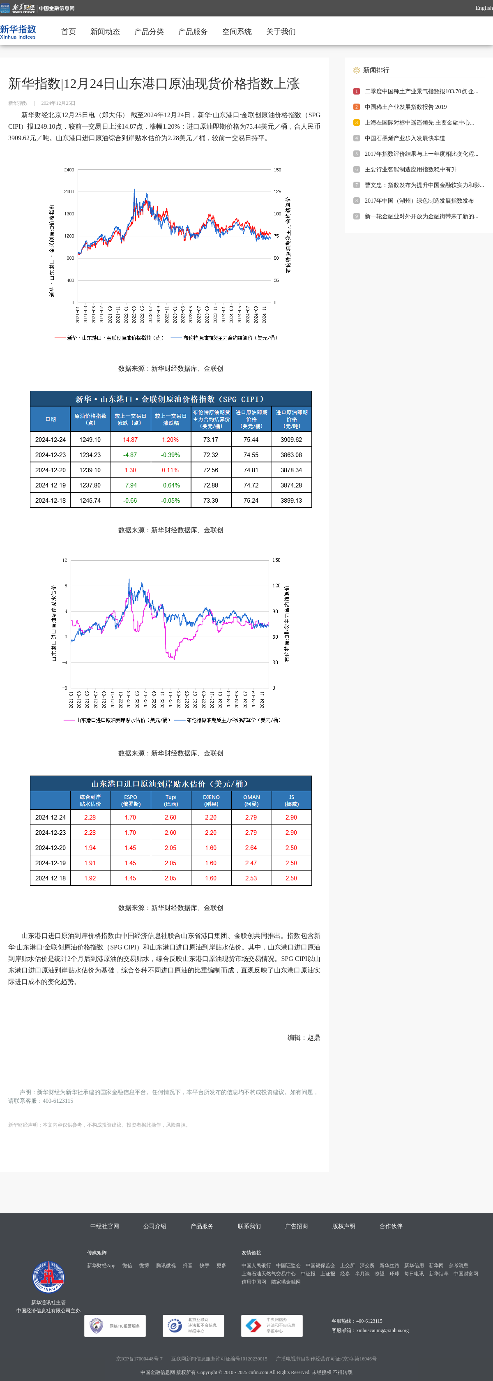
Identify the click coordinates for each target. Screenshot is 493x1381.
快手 (205, 1265)
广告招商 (296, 1226)
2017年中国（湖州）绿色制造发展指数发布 (419, 201)
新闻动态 (105, 32)
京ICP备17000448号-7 (139, 1359)
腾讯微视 (166, 1265)
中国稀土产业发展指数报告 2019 (406, 107)
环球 (394, 1274)
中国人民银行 (256, 1265)
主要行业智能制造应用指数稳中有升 (411, 169)
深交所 (367, 1265)
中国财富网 (466, 1274)
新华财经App (101, 1265)
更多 (221, 1265)
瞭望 (380, 1274)
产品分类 (149, 32)
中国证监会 (288, 1265)
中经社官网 (104, 1226)
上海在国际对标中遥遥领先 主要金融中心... (419, 123)
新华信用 (414, 1265)
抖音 (188, 1265)
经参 (345, 1274)
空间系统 (237, 32)
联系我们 (249, 1226)
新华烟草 (439, 1274)
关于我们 (281, 32)
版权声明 (343, 1226)
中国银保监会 (320, 1265)
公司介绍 (154, 1226)
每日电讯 (414, 1274)
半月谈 (362, 1274)
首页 (68, 32)
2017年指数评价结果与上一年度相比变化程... (422, 154)
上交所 (347, 1265)
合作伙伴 (391, 1226)
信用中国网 (254, 1282)
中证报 (308, 1274)
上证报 (327, 1274)
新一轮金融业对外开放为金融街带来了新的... (422, 216)
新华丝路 (389, 1265)
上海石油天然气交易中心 (269, 1274)
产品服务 (193, 32)
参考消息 (458, 1265)
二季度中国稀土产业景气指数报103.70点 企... (422, 91)
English (484, 8)
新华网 (436, 1265)
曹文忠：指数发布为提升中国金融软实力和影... (424, 185)
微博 (144, 1265)
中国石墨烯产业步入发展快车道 (405, 138)
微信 (127, 1265)
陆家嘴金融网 (286, 1282)
